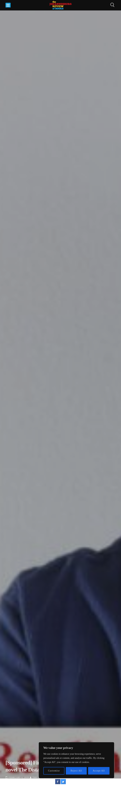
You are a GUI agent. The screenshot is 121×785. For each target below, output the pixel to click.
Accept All (99, 770)
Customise (54, 770)
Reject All (76, 770)
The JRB (37, 777)
